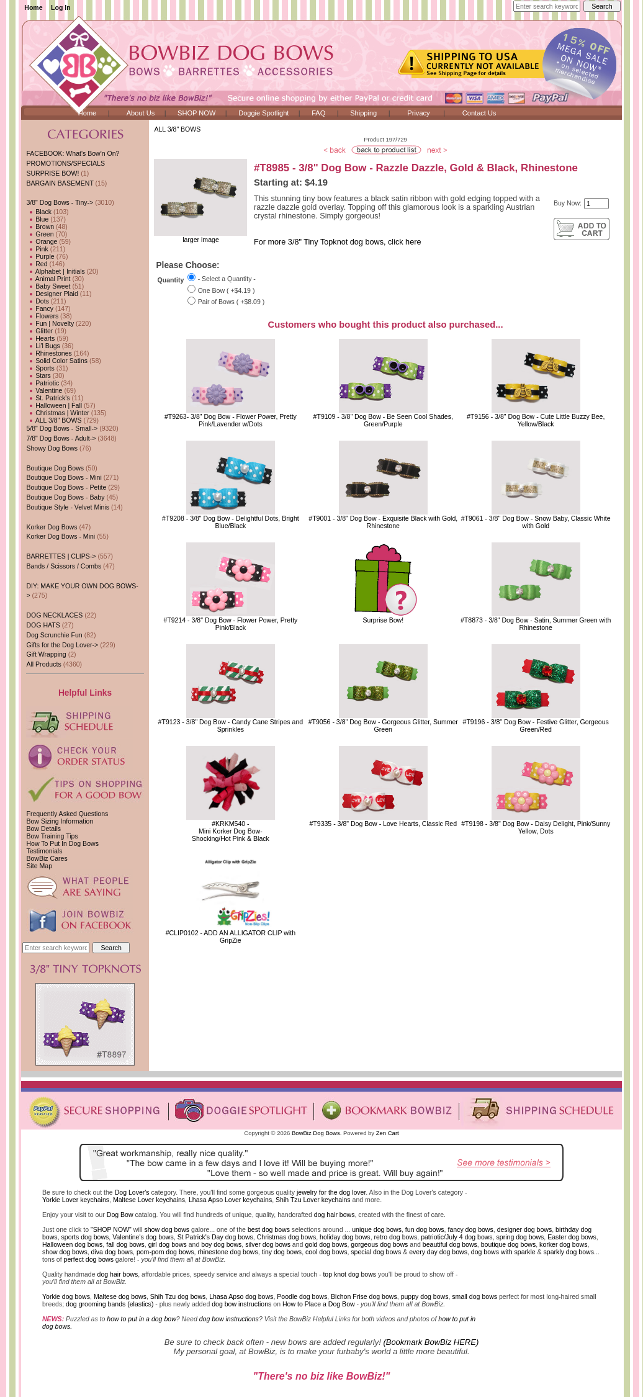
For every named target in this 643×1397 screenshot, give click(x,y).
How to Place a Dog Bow (318, 1304)
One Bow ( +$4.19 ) (226, 290)
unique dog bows (377, 1229)
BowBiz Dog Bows (316, 1133)
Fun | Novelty (50, 323)
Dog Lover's (132, 1192)
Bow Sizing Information (59, 821)
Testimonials (44, 851)
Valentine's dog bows (143, 1237)
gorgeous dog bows (379, 1244)
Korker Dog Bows (51, 527)
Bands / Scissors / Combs (63, 566)
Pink (37, 249)
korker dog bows (563, 1244)
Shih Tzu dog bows (178, 1296)
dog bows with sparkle (503, 1252)
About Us (141, 113)
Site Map (39, 865)
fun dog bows (424, 1229)
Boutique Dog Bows (55, 468)
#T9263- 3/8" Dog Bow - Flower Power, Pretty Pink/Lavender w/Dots (230, 420)
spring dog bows (520, 1237)
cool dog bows (326, 1252)
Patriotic (42, 383)
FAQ (318, 113)
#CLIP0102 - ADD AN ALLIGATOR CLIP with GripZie (230, 936)
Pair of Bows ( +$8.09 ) (231, 302)
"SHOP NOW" (111, 1229)
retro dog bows (396, 1237)
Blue (37, 219)
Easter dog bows (571, 1237)
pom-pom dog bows (165, 1252)
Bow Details (43, 828)
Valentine (44, 390)
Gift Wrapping (46, 654)
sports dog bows (85, 1237)
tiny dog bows (282, 1252)
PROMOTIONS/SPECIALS (65, 163)
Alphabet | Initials (55, 271)
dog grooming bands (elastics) (109, 1304)
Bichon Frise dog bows (364, 1296)
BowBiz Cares (46, 858)
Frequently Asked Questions (67, 813)
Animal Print (48, 278)
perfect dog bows (89, 1259)
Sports (40, 368)
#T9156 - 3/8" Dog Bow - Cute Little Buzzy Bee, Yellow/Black (536, 420)
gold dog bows (326, 1244)
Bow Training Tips (52, 836)
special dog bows (376, 1252)
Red (36, 263)
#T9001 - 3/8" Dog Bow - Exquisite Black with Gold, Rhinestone (382, 521)
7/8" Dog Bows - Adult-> (61, 438)
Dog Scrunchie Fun (54, 635)
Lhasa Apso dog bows (241, 1296)
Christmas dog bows (287, 1237)
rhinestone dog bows (227, 1252)
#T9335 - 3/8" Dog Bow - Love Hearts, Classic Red (383, 823)
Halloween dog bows (72, 1244)
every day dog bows (438, 1252)
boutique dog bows (508, 1244)
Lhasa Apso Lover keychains (230, 1199)
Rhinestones (48, 353)
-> (59, 202)
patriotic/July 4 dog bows (457, 1237)
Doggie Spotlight (263, 113)
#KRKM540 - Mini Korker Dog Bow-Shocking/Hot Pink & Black (230, 831)
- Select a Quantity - (227, 278)
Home (33, 7)
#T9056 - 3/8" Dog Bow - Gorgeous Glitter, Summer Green (383, 725)
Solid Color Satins (57, 360)
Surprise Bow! (382, 620)
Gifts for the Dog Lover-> (62, 645)
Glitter (39, 331)
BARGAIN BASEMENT (59, 183)
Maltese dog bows (120, 1296)
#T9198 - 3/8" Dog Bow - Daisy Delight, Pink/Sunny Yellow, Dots (535, 827)
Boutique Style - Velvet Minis (67, 507)
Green (39, 234)
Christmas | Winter (57, 412)
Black (39, 211)
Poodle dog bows (302, 1296)
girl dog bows (167, 1244)
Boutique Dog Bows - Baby (65, 497)
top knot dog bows (349, 1274)
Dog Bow (120, 1214)
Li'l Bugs (43, 345)
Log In (61, 7)
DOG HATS (43, 625)
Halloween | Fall (54, 405)
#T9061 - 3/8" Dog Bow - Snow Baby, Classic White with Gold (536, 521)
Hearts (40, 338)
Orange (41, 241)
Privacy (418, 113)
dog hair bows (334, 1214)
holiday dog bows (345, 1237)
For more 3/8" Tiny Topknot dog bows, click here (337, 242)
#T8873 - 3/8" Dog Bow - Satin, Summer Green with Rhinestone (536, 623)
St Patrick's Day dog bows (215, 1237)
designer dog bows (524, 1229)
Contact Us (479, 113)
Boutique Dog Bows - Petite (66, 487)
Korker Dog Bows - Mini (60, 536)
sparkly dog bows (569, 1252)
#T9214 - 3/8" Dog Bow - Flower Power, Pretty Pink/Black (230, 623)
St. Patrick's (48, 398)
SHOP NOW (196, 113)
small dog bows (474, 1296)
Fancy (39, 308)
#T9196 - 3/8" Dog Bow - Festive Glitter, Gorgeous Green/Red (536, 725)
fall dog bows (125, 1244)
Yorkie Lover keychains (75, 1199)
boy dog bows (221, 1244)
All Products (43, 664)
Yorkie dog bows (66, 1296)
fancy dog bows (470, 1229)
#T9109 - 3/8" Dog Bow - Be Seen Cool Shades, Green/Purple (383, 420)
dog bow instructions (241, 1304)
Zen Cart (387, 1133)
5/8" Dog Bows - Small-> (61, 428)
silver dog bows (267, 1244)
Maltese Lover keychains (149, 1199)
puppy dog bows (425, 1296)
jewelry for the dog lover (331, 1192)
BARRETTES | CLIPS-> (61, 556)
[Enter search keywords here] (546, 6)
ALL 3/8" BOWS (177, 129)
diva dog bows (112, 1252)
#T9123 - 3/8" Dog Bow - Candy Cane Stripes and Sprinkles (231, 725)
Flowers (42, 316)
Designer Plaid (52, 293)
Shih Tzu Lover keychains (313, 1199)
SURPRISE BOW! (52, 173)
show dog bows (166, 1229)
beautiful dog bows (450, 1244)
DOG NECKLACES (54, 615)
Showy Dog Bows (52, 448)
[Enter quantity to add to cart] (596, 203)
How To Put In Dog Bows (62, 843)
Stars (38, 375)
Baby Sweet (48, 286)
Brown (40, 226)
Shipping (363, 113)
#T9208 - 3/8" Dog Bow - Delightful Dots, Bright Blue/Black (230, 521)
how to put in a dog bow (141, 1319)
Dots (37, 301)
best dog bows (269, 1229)
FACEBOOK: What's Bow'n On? (72, 153)
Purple (40, 256)
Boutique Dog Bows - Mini (63, 477)
